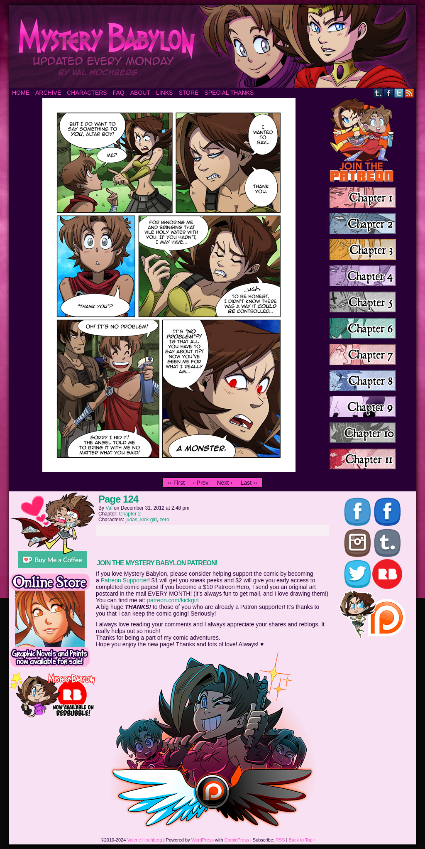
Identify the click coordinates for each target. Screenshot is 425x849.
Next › (224, 482)
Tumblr (378, 93)
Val (108, 508)
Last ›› (249, 482)
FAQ (119, 92)
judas (131, 520)
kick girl (148, 520)
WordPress (202, 839)
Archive (48, 92)
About (140, 92)
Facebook (388, 93)
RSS (409, 93)
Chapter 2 (130, 514)
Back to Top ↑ (302, 839)
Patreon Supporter (124, 580)
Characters (87, 92)
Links (164, 92)
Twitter (399, 93)
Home (20, 92)
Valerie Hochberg (144, 839)
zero (164, 520)
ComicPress (237, 839)
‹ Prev (200, 482)
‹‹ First (176, 482)
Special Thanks (229, 92)
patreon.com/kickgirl (173, 600)
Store (188, 92)
